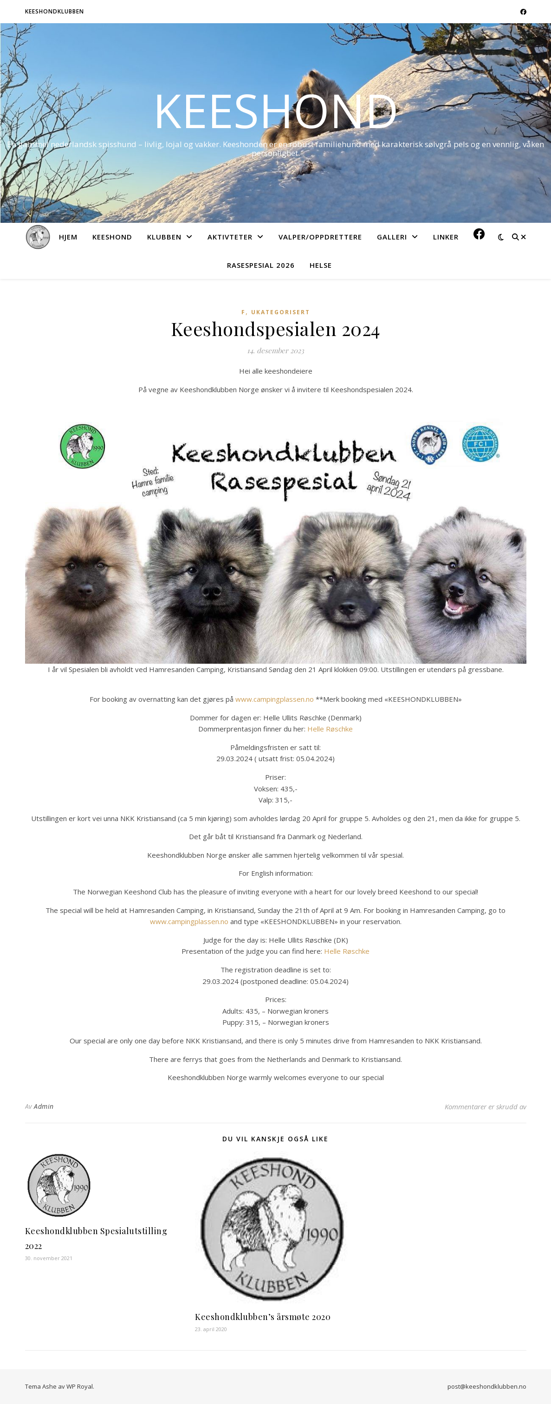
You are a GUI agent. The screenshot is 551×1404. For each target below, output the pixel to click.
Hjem (68, 236)
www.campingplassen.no (275, 699)
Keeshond (276, 110)
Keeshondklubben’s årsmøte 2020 (263, 1316)
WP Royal (79, 1386)
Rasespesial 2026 (261, 265)
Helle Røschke (330, 728)
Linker (446, 236)
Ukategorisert (280, 312)
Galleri (392, 236)
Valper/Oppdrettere (320, 236)
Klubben (164, 236)
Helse (321, 265)
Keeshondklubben (54, 11)
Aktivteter (230, 236)
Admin (44, 1106)
